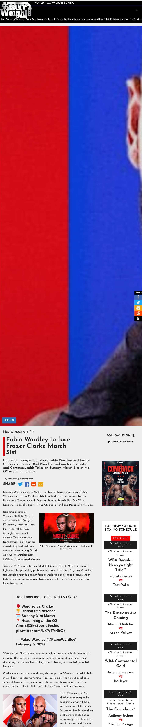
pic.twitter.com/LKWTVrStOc (40, 631)
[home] (16, 9)
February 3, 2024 (30, 644)
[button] (137, 10)
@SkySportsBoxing (42, 626)
